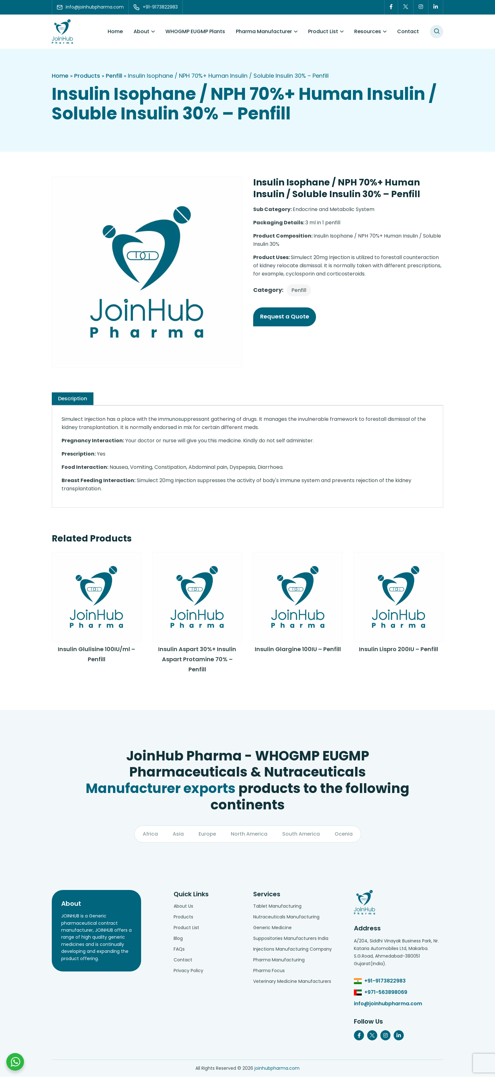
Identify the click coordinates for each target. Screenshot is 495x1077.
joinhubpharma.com (277, 1068)
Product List (323, 31)
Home (115, 31)
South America (301, 834)
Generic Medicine (272, 928)
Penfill (114, 76)
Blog (178, 938)
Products (87, 76)
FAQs (179, 949)
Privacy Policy (188, 971)
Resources (367, 31)
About (141, 31)
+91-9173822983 (385, 981)
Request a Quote (284, 316)
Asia (177, 834)
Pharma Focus (269, 971)
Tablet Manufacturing (277, 906)
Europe (207, 834)
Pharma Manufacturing (279, 960)
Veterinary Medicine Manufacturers (292, 981)
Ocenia (344, 834)
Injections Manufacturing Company (292, 949)
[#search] (436, 31)
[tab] (73, 398)
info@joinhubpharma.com (388, 1003)
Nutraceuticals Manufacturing (286, 917)
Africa (149, 834)
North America (248, 834)
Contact (408, 31)
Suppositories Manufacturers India (290, 938)
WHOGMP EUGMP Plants (195, 31)
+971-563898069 (385, 992)
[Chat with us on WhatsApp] (15, 1062)
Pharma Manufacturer (264, 31)
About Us (183, 906)
